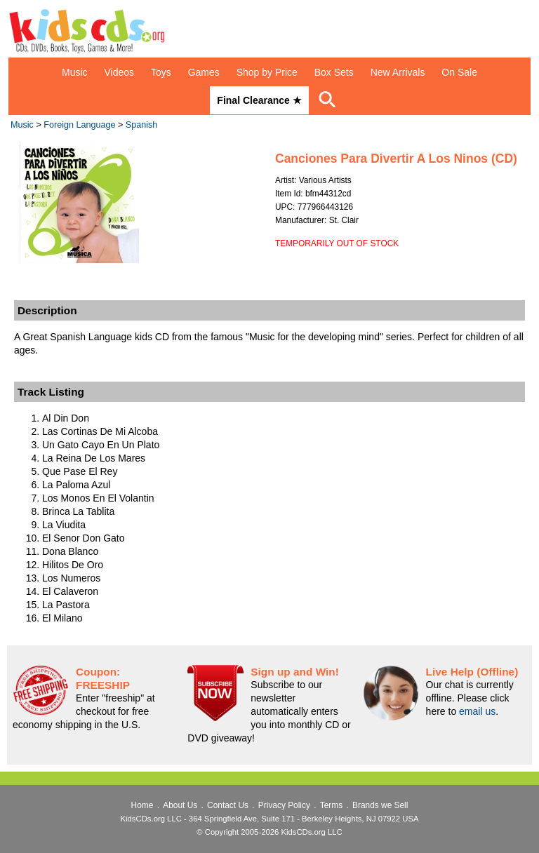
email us (477, 711)
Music (75, 72)
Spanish (142, 125)
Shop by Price (267, 72)
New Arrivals (398, 72)
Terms (331, 805)
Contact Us (227, 805)
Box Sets (334, 72)
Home (142, 805)
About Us (180, 805)
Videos (120, 72)
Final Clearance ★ (259, 100)
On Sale (459, 72)
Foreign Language (79, 125)
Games (204, 72)
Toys (161, 72)
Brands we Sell (380, 805)
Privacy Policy (284, 805)
